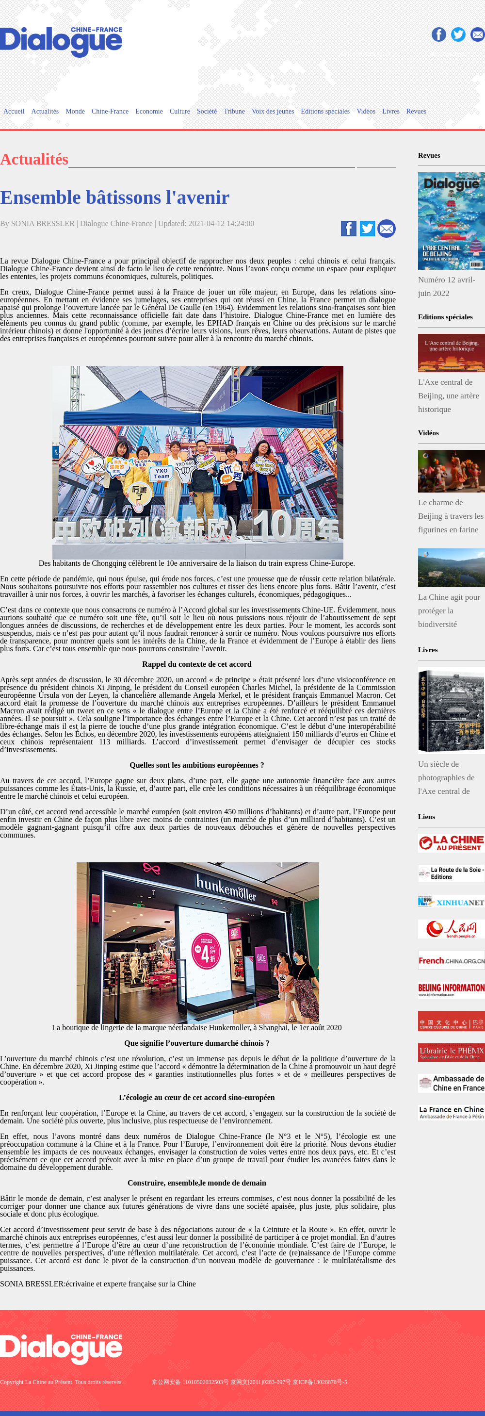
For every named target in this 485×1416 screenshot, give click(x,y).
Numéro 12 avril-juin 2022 (446, 286)
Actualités (45, 111)
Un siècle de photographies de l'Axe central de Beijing (446, 779)
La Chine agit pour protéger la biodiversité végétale (449, 613)
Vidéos (365, 111)
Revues (416, 111)
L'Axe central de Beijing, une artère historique (448, 396)
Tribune (234, 111)
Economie (149, 111)
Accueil (14, 111)
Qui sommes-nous (365, 53)
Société (207, 111)
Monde (75, 111)
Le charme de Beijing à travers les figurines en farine (451, 516)
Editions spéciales (325, 111)
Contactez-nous (446, 53)
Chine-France (110, 111)
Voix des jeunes (273, 111)
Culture (180, 111)
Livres (391, 111)
